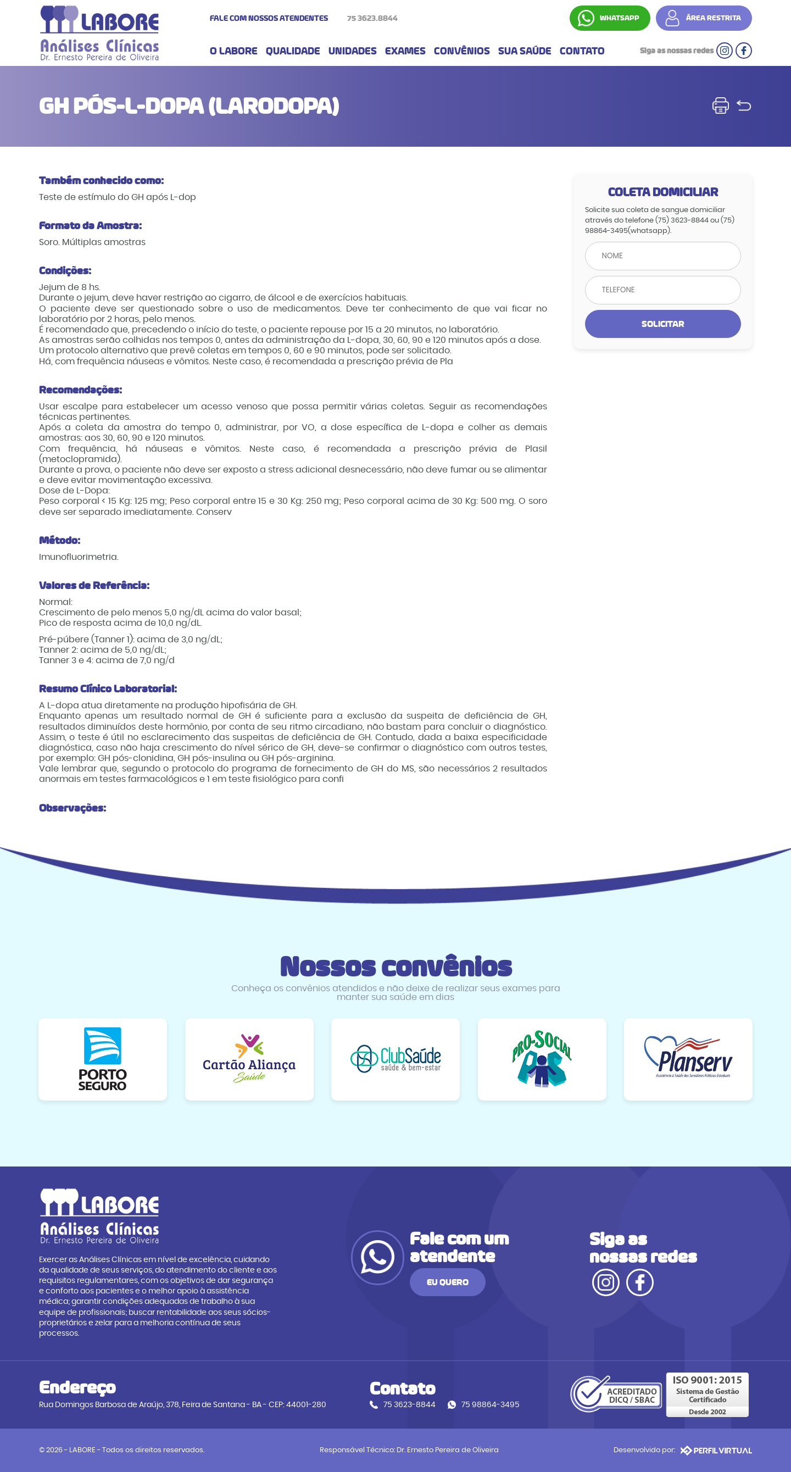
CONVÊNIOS (462, 52)
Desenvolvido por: (683, 1451)
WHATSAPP (620, 18)
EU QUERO (515, 1289)
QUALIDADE (293, 52)
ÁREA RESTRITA (714, 18)
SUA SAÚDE (525, 52)
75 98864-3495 (492, 1406)
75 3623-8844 (411, 1406)
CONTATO (582, 52)
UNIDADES (352, 52)
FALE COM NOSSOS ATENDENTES (306, 18)
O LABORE (234, 52)
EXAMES (405, 52)
